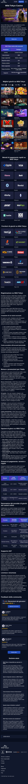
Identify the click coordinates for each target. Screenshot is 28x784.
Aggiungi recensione (14, 606)
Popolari (4, 85)
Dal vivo (10, 85)
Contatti (2, 763)
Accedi (15, 1)
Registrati (21, 1)
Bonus (2, 766)
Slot (24, 85)
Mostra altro (14, 652)
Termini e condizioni (5, 756)
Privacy (2, 761)
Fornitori (3, 770)
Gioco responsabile (5, 758)
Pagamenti (3, 768)
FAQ (2, 772)
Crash (17, 85)
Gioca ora (14, 39)
